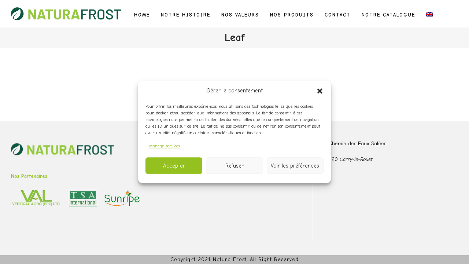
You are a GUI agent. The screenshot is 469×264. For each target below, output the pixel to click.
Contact (338, 15)
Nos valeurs (240, 15)
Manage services (164, 145)
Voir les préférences (295, 165)
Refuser (234, 165)
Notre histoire (185, 15)
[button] (320, 91)
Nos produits (292, 15)
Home (142, 15)
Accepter (174, 165)
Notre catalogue (388, 15)
